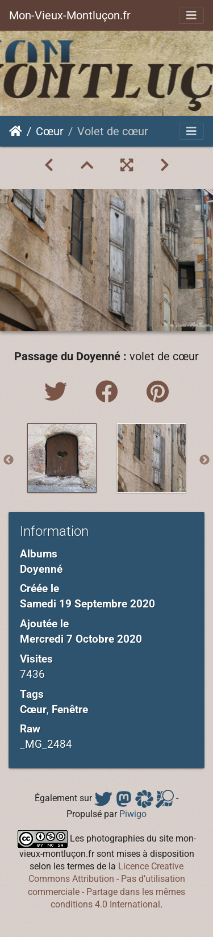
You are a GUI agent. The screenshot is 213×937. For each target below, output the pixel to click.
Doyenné (41, 569)
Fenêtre (70, 709)
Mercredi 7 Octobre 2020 (81, 639)
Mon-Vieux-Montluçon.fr (70, 15)
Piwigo (133, 814)
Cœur (50, 131)
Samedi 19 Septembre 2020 (87, 603)
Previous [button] (8, 460)
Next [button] (204, 460)
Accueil (15, 131)
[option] (62, 458)
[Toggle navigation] (191, 15)
